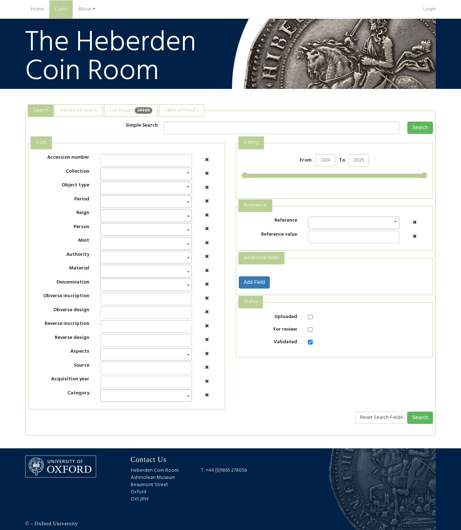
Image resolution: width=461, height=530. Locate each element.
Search (420, 127)
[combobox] (146, 174)
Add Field (254, 282)
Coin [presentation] (41, 142)
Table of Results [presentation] (181, 110)
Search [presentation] (40, 110)
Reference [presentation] (255, 205)
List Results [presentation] (130, 110)
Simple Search (142, 125)
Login (429, 9)
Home (40, 9)
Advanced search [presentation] (79, 110)
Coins (61, 9)
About (86, 9)
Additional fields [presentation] (261, 258)
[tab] (41, 110)
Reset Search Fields (381, 417)
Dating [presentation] (251, 142)
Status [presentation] (251, 302)
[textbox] (104, 204)
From (306, 160)
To (342, 160)
